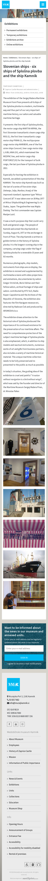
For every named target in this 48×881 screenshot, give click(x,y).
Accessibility (14, 842)
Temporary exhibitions (15, 35)
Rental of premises (17, 854)
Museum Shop (15, 808)
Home (5, 57)
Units (11, 790)
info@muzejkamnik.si (19, 703)
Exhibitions (13, 57)
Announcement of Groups (21, 830)
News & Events (16, 778)
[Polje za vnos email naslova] (24, 648)
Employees (14, 745)
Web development (16, 878)
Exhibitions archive (14, 39)
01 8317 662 (14, 699)
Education (13, 802)
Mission (12, 757)
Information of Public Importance (24, 763)
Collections (14, 796)
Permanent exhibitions (15, 30)
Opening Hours (16, 824)
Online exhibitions (13, 44)
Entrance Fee (15, 836)
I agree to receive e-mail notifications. (23, 663)
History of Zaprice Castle (20, 751)
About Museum (16, 739)
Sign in (24, 657)
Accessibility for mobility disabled (24, 848)
